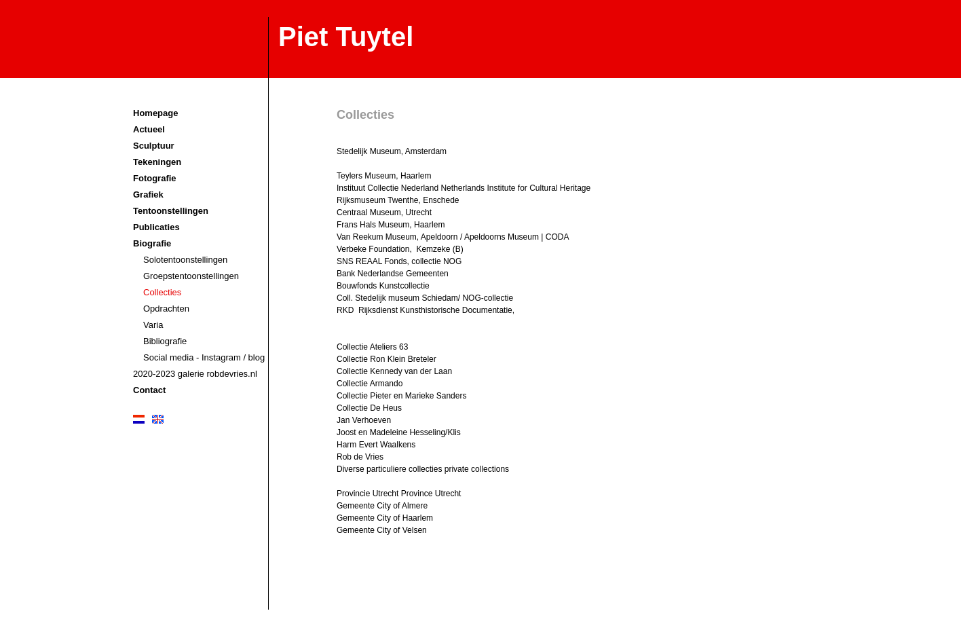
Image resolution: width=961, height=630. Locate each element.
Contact (149, 390)
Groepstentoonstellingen (191, 276)
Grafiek (148, 194)
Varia (153, 325)
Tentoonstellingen (170, 211)
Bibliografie (165, 341)
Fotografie (154, 178)
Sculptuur (153, 146)
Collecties (162, 292)
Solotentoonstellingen (185, 260)
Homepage (155, 113)
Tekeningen (157, 162)
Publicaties (156, 227)
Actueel (149, 129)
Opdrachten (166, 308)
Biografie (152, 243)
